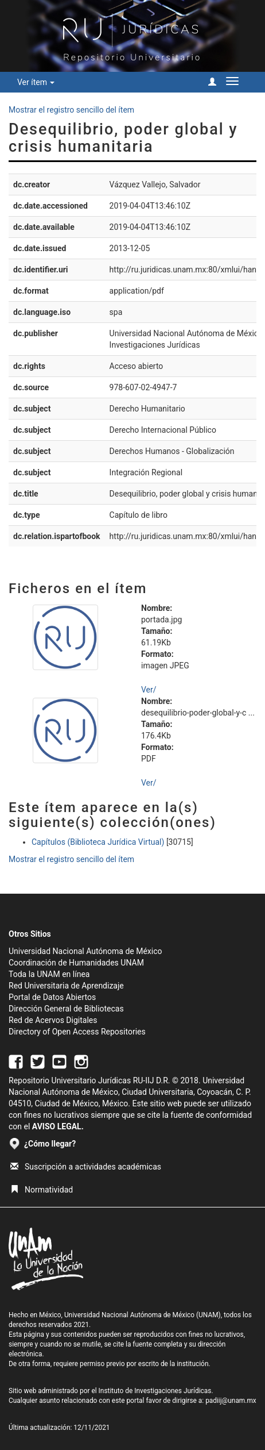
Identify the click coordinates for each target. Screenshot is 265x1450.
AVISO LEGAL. (58, 1126)
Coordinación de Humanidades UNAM (76, 962)
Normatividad (41, 1189)
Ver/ (149, 689)
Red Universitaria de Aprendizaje (66, 985)
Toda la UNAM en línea (49, 974)
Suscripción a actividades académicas (85, 1166)
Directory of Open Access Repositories (77, 1031)
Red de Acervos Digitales (53, 1020)
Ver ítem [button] (35, 82)
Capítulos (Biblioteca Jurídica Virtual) (98, 842)
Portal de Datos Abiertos (52, 997)
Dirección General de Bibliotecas (66, 1008)
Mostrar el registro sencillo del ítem (71, 109)
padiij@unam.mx (230, 1401)
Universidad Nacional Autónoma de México (85, 951)
